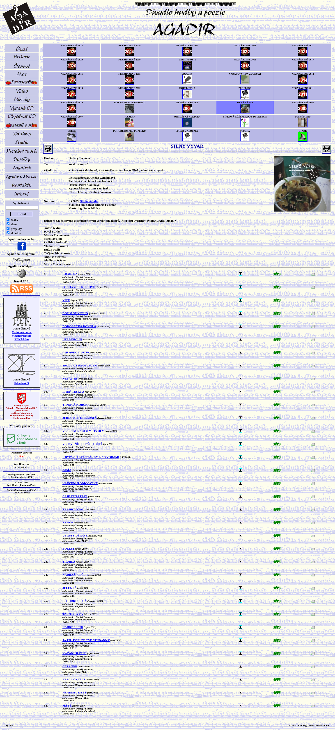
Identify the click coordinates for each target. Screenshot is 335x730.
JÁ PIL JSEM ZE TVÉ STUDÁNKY (86, 640)
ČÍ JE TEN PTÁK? (74, 496)
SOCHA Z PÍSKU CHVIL (79, 287)
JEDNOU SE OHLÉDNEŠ (79, 417)
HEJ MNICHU (72, 339)
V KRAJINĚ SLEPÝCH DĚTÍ (82, 444)
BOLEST (68, 548)
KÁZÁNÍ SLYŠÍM (74, 653)
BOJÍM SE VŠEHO (75, 313)
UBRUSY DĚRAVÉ (75, 535)
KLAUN (67, 522)
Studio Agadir (89, 201)
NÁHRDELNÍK (72, 627)
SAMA (66, 470)
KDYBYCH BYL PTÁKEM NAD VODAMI (90, 457)
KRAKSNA (70, 274)
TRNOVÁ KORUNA (75, 404)
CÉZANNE (69, 666)
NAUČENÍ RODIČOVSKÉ (80, 483)
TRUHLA (68, 561)
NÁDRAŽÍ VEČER (75, 574)
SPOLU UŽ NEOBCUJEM (79, 365)
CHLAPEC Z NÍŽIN (75, 352)
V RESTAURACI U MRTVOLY (83, 431)
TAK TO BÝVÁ (72, 614)
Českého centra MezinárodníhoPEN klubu (22, 335)
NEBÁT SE (69, 378)
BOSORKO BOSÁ (74, 601)
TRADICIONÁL (73, 509)
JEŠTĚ (67, 705)
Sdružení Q (21, 383)
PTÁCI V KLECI (73, 679)
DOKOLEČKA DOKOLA (79, 326)
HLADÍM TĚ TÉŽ (74, 692)
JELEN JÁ (69, 588)
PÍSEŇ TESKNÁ (73, 391)
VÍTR (66, 300)
